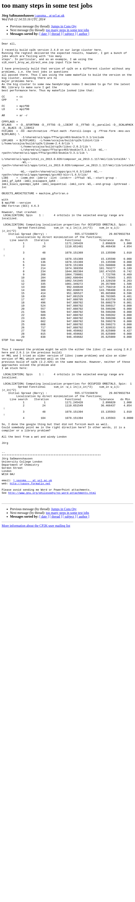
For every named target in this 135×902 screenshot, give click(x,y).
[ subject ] (69, 34)
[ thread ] (56, 34)
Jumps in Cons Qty (63, 26)
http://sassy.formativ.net (30, 572)
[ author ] (83, 34)
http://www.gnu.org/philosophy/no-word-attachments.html (52, 583)
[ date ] (44, 34)
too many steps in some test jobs (67, 30)
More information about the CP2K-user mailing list (36, 617)
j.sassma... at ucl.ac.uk (49, 15)
